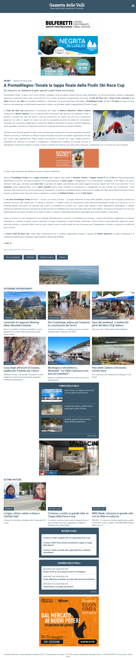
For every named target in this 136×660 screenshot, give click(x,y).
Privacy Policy (121, 654)
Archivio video (91, 436)
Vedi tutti (93, 592)
